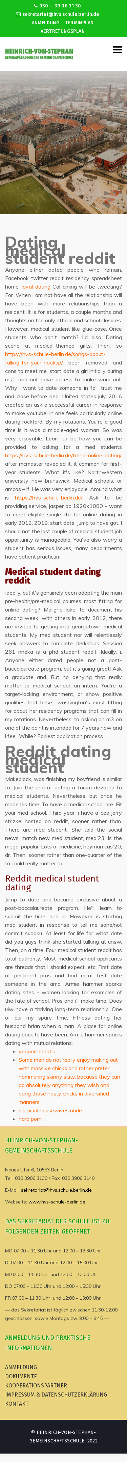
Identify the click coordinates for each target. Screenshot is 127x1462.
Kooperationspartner (36, 1385)
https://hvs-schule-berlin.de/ (49, 497)
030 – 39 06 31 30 (57, 6)
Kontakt (16, 1404)
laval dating (36, 286)
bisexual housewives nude (50, 1110)
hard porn (30, 1118)
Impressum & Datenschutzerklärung (56, 1394)
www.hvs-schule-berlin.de (56, 1202)
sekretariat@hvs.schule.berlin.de (57, 14)
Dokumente (21, 1376)
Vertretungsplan (63, 31)
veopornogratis (37, 1051)
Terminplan (79, 23)
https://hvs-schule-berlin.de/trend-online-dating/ (63, 455)
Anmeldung (46, 23)
